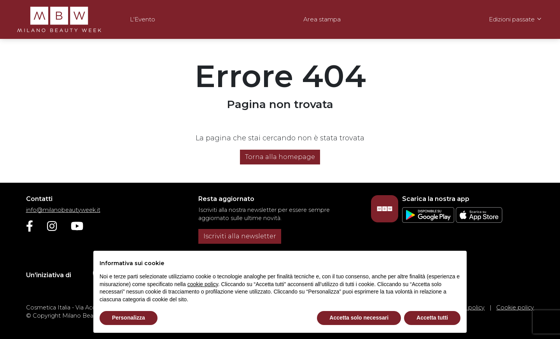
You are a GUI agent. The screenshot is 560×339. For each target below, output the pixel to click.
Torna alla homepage (280, 157)
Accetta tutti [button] (432, 318)
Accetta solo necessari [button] (358, 318)
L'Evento (142, 19)
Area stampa (322, 19)
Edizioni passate (512, 19)
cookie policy (202, 284)
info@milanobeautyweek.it (63, 209)
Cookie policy (515, 307)
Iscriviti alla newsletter (239, 236)
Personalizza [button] (128, 318)
